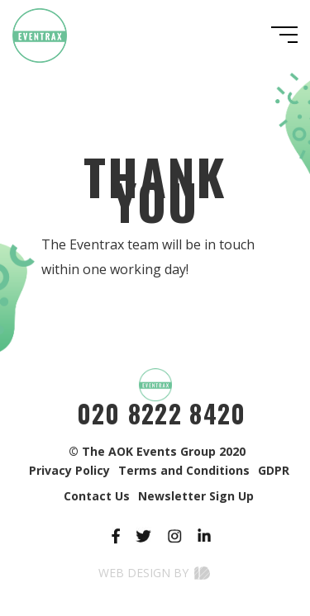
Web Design (134, 572)
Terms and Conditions (184, 470)
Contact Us (97, 496)
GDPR (273, 470)
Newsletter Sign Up (196, 496)
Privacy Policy (69, 470)
